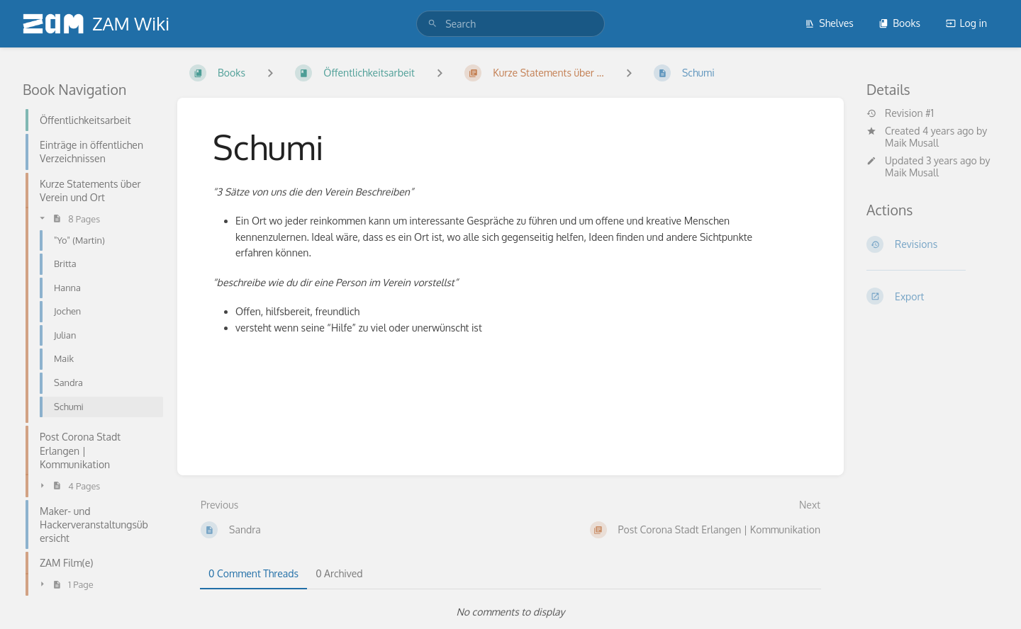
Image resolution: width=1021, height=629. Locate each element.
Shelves (829, 23)
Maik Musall (912, 143)
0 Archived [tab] (339, 573)
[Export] (932, 296)
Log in (966, 23)
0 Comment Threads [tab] (253, 573)
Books (899, 23)
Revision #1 (900, 113)
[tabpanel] (510, 612)
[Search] (432, 24)
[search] (510, 24)
